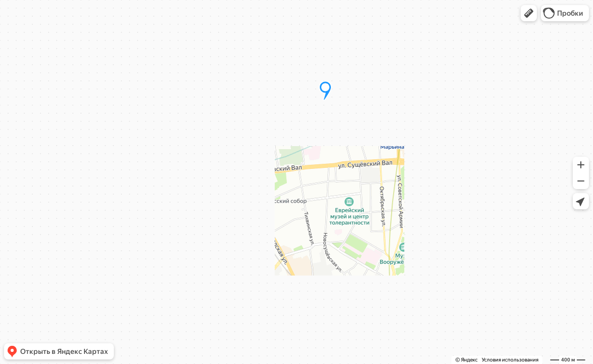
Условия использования (510, 359)
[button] (529, 13)
